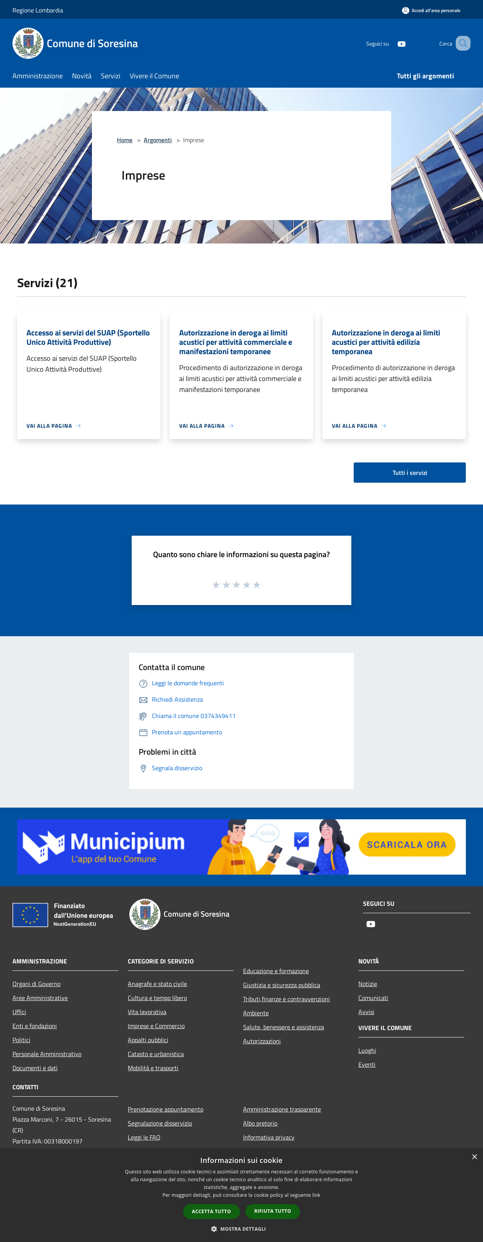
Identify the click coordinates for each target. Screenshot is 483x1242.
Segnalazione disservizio (160, 1123)
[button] (241, 1229)
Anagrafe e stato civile (157, 983)
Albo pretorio (260, 1123)
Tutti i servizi (410, 472)
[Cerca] (461, 43)
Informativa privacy (268, 1137)
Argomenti (158, 140)
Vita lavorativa (147, 1011)
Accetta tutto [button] (211, 1211)
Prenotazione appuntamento (165, 1109)
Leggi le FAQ (144, 1137)
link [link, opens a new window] (316, 1195)
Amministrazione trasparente (282, 1109)
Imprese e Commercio (156, 1025)
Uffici (19, 1011)
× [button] (474, 1157)
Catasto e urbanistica (156, 1054)
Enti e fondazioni (34, 1025)
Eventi (366, 1064)
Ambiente (256, 1013)
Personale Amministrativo (46, 1054)
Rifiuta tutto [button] (272, 1211)
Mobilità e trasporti (153, 1068)
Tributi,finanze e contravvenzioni (286, 999)
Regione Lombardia (37, 10)
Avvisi (366, 1011)
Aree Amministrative (40, 997)
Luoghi (367, 1050)
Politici (21, 1039)
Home (124, 140)
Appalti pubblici (148, 1039)
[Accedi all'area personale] (431, 10)
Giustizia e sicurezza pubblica (281, 985)
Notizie (367, 983)
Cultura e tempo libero (157, 997)
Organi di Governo (36, 983)
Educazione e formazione (276, 971)
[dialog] (241, 1195)
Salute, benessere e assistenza (283, 1027)
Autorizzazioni (262, 1041)
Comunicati (373, 997)
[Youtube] (392, 43)
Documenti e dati (35, 1068)
